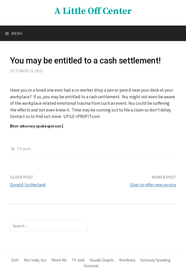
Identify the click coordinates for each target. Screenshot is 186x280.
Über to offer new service (153, 185)
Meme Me (59, 260)
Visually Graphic (102, 260)
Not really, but (35, 260)
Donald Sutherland (28, 185)
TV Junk (24, 148)
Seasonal (91, 265)
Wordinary (127, 260)
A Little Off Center (93, 11)
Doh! (15, 260)
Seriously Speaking (155, 260)
